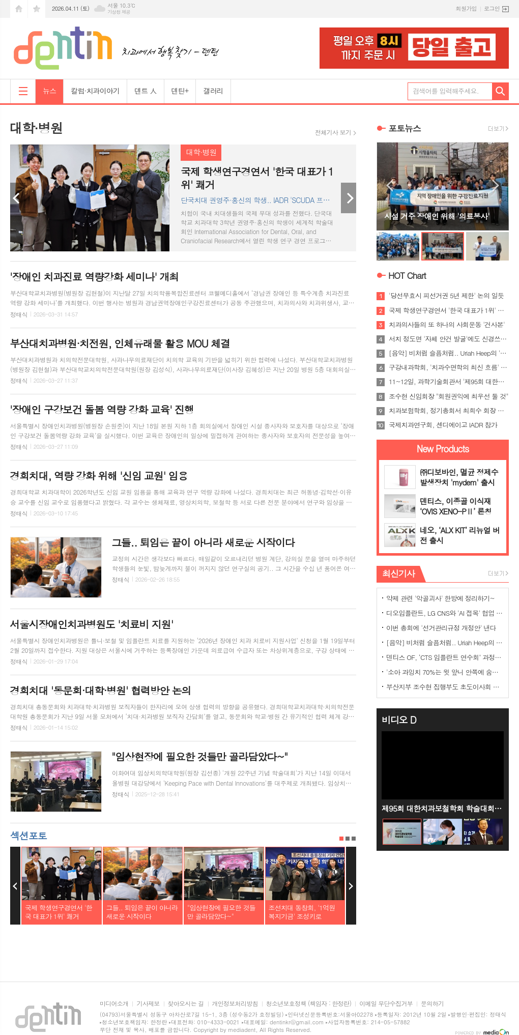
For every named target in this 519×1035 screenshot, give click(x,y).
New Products (443, 448)
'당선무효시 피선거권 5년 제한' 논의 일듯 (446, 295)
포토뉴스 (404, 128)
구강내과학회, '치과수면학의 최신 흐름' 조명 (449, 367)
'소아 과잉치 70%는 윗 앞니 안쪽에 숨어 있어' (444, 672)
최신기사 (398, 573)
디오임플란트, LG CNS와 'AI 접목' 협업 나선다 (444, 613)
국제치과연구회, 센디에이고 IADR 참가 (443, 424)
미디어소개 (114, 1004)
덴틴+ (180, 90)
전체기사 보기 (333, 132)
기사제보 (147, 1004)
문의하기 (432, 1004)
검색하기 (500, 91)
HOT (407, 275)
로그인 (492, 8)
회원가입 (466, 8)
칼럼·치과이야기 (95, 90)
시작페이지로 (18, 9)
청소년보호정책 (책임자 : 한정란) (308, 1004)
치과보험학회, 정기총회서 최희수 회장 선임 (449, 410)
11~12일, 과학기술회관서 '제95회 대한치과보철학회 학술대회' (449, 381)
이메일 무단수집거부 (386, 1004)
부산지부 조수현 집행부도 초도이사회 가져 (444, 687)
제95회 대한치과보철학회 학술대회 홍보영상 (443, 808)
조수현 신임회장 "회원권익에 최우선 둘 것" (448, 396)
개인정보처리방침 (235, 1004)
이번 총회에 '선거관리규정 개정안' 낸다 (441, 627)
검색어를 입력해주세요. (446, 91)
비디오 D (399, 719)
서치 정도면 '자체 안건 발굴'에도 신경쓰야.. (449, 338)
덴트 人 (145, 90)
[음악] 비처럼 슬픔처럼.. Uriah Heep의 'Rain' (449, 353)
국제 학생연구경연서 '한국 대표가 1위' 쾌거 (449, 310)
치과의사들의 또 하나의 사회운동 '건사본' (447, 324)
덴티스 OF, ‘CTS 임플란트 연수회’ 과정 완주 (444, 657)
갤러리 (213, 90)
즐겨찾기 (36, 9)
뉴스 (49, 90)
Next (348, 198)
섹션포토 (28, 835)
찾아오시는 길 (186, 1004)
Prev (17, 198)
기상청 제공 (118, 12)
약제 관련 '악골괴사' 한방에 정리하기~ (440, 598)
